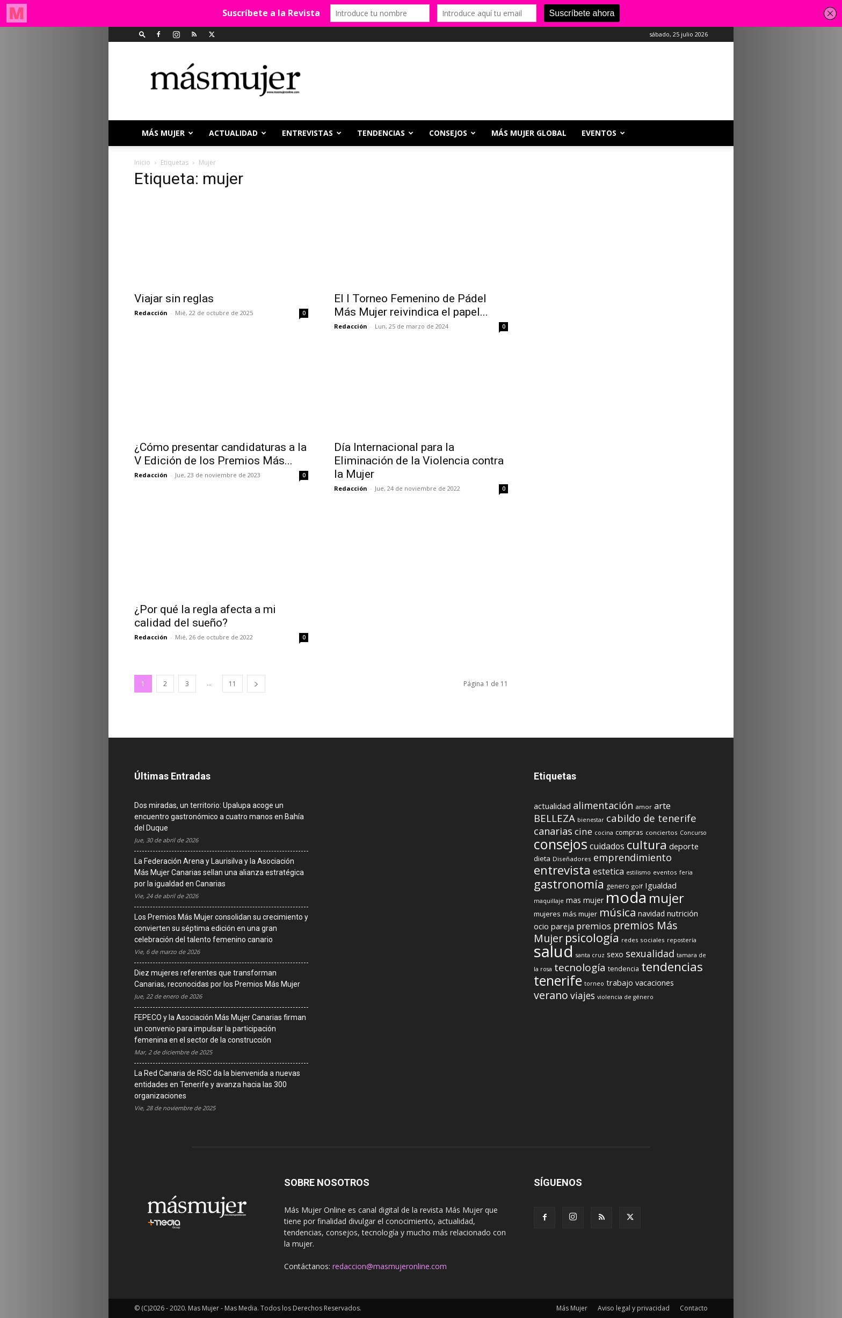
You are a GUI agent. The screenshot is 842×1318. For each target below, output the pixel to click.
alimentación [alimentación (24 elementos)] (603, 805)
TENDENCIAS (385, 133)
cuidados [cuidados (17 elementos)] (607, 846)
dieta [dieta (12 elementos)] (542, 858)
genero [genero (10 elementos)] (617, 886)
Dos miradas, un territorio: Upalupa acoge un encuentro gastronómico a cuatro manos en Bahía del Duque (219, 816)
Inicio (142, 162)
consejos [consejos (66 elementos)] (560, 844)
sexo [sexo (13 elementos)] (615, 954)
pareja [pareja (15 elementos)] (562, 926)
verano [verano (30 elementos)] (551, 995)
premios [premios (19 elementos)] (593, 926)
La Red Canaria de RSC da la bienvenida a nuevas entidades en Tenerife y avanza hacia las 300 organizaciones (217, 1084)
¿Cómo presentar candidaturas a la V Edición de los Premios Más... (220, 454)
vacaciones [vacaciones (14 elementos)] (654, 983)
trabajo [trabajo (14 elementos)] (619, 983)
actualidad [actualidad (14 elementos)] (552, 806)
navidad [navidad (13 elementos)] (651, 913)
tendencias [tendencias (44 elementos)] (672, 966)
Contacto (694, 1308)
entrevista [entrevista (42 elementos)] (562, 870)
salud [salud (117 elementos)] (554, 951)
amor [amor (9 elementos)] (643, 807)
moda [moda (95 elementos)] (626, 897)
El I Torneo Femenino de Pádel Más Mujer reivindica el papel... (411, 305)
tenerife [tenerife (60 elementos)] (558, 980)
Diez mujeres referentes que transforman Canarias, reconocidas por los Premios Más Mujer (217, 978)
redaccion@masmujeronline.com (389, 1266)
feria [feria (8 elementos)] (686, 872)
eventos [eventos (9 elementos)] (665, 872)
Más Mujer (167, 133)
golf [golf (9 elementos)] (637, 886)
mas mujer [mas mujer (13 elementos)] (585, 900)
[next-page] (256, 684)
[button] (142, 34)
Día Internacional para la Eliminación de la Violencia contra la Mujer (419, 460)
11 (232, 683)
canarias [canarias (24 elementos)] (553, 831)
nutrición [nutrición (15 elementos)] (682, 913)
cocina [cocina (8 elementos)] (603, 832)
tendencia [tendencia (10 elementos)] (623, 968)
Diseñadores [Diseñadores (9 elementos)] (572, 859)
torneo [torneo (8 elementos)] (594, 983)
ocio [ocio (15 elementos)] (541, 926)
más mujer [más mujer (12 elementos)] (580, 914)
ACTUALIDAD (237, 133)
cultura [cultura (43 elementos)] (647, 844)
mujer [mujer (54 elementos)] (666, 898)
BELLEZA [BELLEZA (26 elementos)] (554, 818)
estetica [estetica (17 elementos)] (608, 871)
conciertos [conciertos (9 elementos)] (661, 832)
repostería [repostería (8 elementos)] (681, 940)
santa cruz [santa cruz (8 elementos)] (590, 955)
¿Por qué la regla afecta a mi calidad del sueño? (205, 616)
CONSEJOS (452, 133)
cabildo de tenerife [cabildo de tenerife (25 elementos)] (651, 818)
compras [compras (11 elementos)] (629, 832)
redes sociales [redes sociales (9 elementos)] (643, 940)
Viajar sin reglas (174, 298)
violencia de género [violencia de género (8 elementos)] (625, 997)
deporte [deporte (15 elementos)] (684, 846)
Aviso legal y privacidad (634, 1308)
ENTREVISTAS (312, 133)
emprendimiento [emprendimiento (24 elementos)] (632, 857)
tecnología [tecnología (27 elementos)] (580, 967)
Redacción (151, 313)
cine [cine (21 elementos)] (583, 831)
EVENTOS (603, 133)
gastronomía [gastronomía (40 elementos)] (569, 884)
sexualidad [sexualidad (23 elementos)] (650, 953)
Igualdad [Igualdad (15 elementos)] (661, 885)
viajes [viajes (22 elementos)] (582, 995)
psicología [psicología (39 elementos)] (592, 937)
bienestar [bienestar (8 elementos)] (590, 820)
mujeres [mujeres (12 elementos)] (547, 914)
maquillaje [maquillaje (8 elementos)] (549, 901)
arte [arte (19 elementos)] (662, 805)
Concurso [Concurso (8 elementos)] (693, 832)
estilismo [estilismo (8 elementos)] (638, 872)
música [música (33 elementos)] (617, 912)
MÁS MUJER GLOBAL (529, 133)
